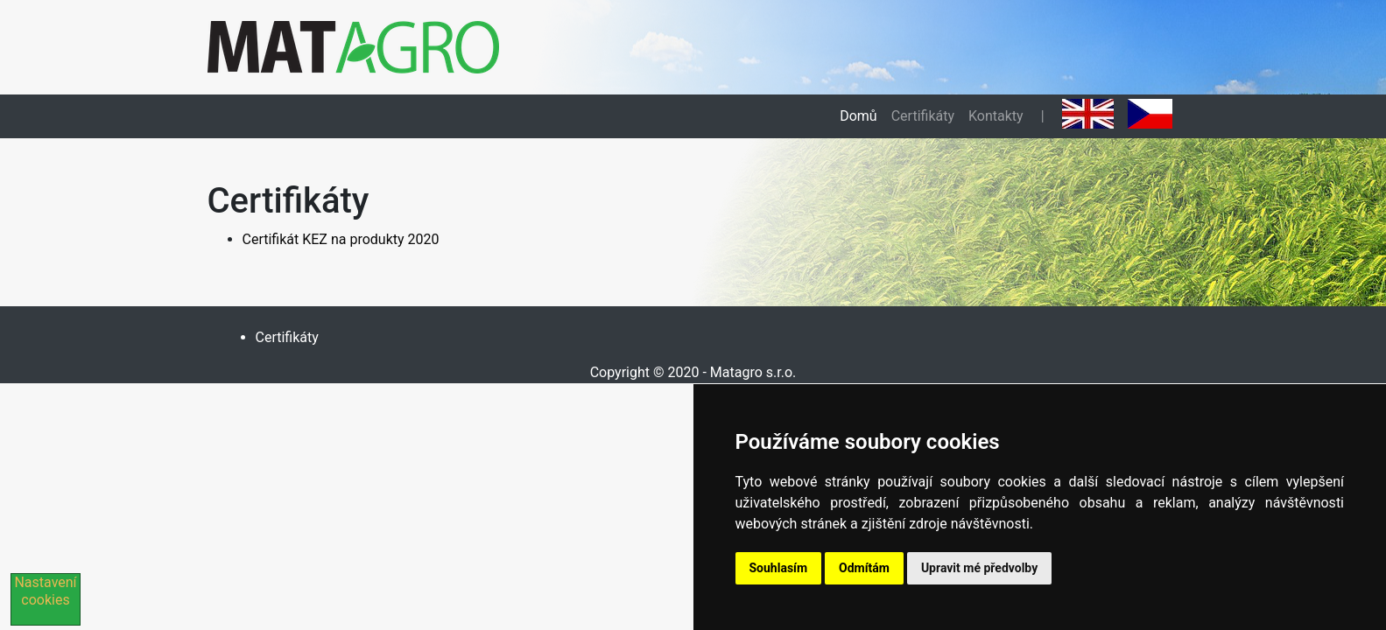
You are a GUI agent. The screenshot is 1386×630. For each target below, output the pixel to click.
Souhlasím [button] (778, 568)
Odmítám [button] (864, 568)
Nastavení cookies (45, 591)
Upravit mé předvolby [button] (979, 568)
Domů (858, 116)
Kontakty (996, 116)
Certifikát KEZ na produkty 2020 (341, 239)
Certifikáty (922, 116)
